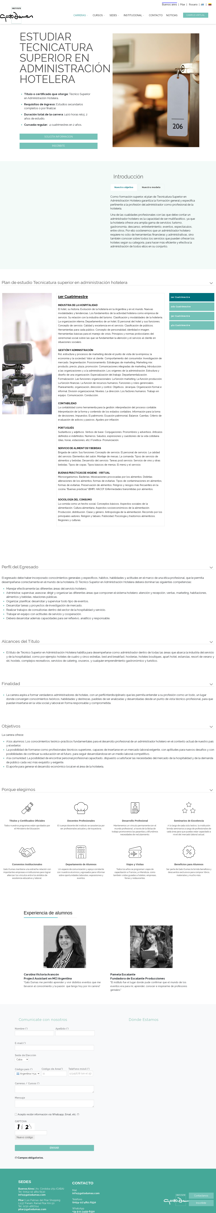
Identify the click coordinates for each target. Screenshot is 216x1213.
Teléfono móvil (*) (78, 1068)
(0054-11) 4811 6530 (84, 1202)
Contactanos (201, 1195)
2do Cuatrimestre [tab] (181, 306)
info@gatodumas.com (86, 1193)
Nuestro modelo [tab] (151, 187)
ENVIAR (54, 1147)
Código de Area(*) (52, 1068)
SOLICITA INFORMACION (58, 136)
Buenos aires (169, 4)
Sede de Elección (25, 1055)
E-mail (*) (20, 1043)
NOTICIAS (172, 15)
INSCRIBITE (58, 145)
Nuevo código (25, 1137)
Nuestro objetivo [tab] (123, 187)
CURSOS (98, 15)
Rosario (193, 4)
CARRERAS (79, 15)
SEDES (113, 15)
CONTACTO (156, 15)
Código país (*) (23, 1069)
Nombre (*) (21, 1028)
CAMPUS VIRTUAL (195, 15)
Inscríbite (201, 1202)
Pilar (183, 4)
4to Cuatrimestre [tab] (180, 325)
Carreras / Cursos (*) (27, 1083)
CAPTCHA (21, 1121)
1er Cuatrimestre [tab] (180, 297)
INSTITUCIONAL (133, 15)
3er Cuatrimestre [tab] (180, 316)
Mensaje (20, 1097)
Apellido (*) (62, 1028)
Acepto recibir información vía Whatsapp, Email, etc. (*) (47, 1114)
